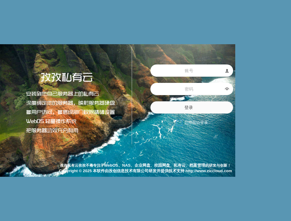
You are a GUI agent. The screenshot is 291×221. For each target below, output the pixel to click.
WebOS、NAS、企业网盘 (127, 165)
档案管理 (197, 165)
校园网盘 (162, 165)
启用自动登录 (196, 122)
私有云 (180, 165)
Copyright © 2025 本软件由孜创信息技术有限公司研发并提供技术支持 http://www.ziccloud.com (145, 171)
